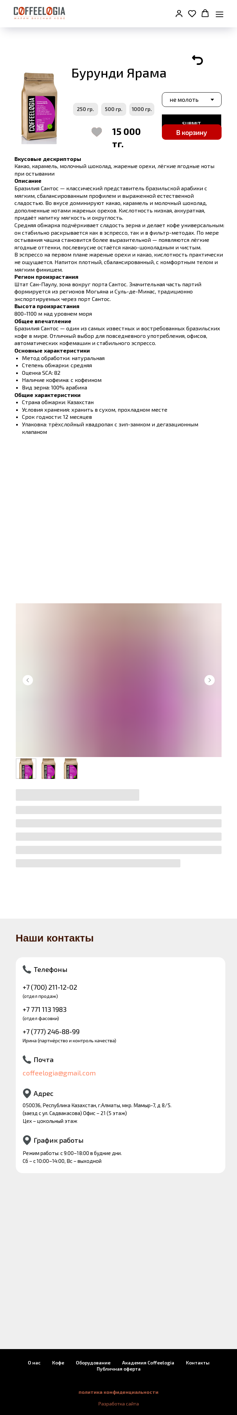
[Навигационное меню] (219, 14)
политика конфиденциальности (118, 1392)
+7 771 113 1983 (45, 1009)
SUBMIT (191, 124)
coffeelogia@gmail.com (59, 1073)
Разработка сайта (118, 1403)
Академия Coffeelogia (148, 1362)
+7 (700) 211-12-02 (50, 987)
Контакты (198, 1362)
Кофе (58, 1362)
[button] (179, 13)
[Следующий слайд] (209, 680)
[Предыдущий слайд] (28, 680)
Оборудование (93, 1362)
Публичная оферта (119, 1369)
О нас (34, 1362)
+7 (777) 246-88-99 (51, 1031)
